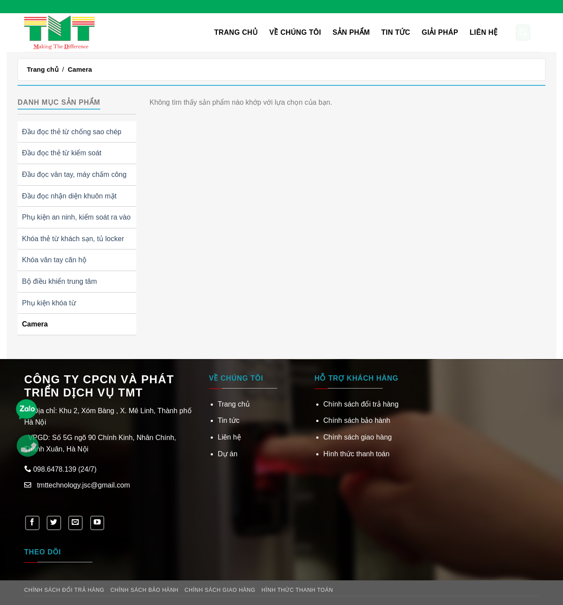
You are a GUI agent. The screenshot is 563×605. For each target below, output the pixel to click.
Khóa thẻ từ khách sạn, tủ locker (73, 238)
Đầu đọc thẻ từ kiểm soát (62, 153)
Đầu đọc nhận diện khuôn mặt (69, 196)
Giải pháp (440, 32)
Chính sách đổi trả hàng (360, 404)
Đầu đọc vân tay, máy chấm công (74, 174)
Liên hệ (484, 32)
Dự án (228, 454)
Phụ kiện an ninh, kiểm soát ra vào (76, 217)
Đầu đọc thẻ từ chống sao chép (71, 132)
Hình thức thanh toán (356, 454)
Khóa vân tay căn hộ (54, 260)
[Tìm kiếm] (523, 32)
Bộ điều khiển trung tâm (59, 281)
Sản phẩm (351, 32)
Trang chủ (236, 32)
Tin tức (395, 32)
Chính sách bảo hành (356, 420)
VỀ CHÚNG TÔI (295, 32)
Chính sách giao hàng (357, 437)
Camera (35, 324)
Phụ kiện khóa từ (49, 303)
